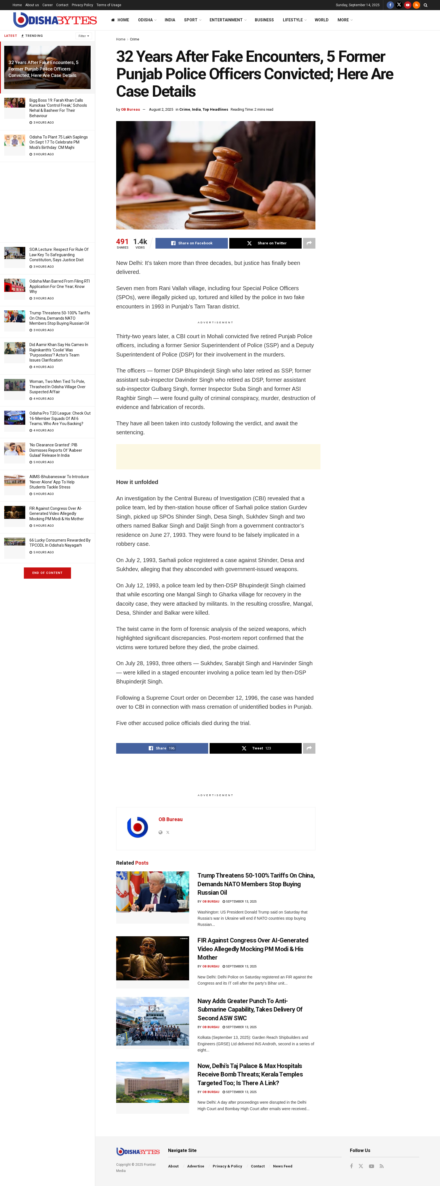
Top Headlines (215, 109)
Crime (134, 39)
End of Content (47, 573)
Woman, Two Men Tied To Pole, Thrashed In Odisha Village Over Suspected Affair (57, 386)
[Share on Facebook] (191, 243)
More (343, 20)
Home (17, 5)
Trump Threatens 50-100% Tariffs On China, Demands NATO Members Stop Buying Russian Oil (59, 318)
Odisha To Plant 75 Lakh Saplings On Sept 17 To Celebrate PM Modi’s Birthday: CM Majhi (58, 142)
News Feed (282, 1166)
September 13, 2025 (239, 901)
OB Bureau (130, 109)
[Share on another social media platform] (309, 243)
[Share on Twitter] (265, 243)
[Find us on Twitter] (399, 5)
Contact (62, 5)
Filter (82, 36)
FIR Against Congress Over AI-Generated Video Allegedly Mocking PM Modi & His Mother (56, 513)
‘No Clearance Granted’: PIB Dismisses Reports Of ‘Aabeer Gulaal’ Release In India (55, 450)
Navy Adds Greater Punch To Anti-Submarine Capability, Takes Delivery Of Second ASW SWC (250, 1010)
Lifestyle (293, 20)
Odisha (145, 20)
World (322, 20)
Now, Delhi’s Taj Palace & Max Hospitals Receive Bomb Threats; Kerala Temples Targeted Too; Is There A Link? (250, 1074)
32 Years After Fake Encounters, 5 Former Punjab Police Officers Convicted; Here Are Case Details (43, 69)
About (173, 1166)
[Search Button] (425, 5)
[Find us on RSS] (416, 5)
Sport (191, 20)
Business (264, 20)
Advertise (195, 1166)
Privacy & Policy (227, 1166)
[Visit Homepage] (55, 20)
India (170, 20)
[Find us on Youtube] (407, 5)
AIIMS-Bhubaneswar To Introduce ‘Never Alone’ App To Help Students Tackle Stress (59, 481)
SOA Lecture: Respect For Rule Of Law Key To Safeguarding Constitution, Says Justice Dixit (59, 254)
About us (32, 5)
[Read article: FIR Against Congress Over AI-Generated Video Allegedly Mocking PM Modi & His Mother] (152, 962)
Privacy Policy (82, 5)
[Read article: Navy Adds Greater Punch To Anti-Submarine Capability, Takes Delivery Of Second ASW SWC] (152, 1023)
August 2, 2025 (161, 109)
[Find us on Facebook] (390, 5)
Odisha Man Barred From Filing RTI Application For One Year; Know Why (59, 286)
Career (47, 5)
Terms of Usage (109, 5)
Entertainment (226, 20)
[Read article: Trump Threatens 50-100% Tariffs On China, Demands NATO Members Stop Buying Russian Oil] (152, 897)
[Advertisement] (47, 201)
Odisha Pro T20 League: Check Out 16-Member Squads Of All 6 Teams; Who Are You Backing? (60, 418)
